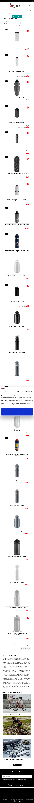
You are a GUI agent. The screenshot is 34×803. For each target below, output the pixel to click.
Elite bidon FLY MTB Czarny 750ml (17, 352)
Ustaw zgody (17, 413)
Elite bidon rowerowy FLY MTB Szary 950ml (17, 480)
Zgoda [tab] (6, 391)
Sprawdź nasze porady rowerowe (12, 692)
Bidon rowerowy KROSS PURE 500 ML (17, 556)
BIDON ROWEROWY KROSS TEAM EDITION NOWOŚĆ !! (17, 634)
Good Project (15, 799)
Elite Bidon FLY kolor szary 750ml (17, 377)
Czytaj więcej (17, 764)
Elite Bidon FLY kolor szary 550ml (17, 531)
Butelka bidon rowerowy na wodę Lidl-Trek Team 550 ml (17, 455)
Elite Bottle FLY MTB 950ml (17, 505)
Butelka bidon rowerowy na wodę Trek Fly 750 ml (17, 251)
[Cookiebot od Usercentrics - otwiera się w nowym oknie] (27, 388)
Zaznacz (11, 23)
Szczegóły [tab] (17, 391)
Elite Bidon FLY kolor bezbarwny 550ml (17, 275)
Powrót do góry (25, 648)
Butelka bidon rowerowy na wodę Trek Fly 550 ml (17, 225)
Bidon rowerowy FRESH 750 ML (17, 71)
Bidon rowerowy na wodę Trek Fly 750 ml (17, 97)
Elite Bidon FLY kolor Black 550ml (17, 326)
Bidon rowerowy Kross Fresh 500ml (17, 46)
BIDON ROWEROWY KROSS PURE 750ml (17, 607)
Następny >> (28, 645)
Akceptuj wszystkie (17, 409)
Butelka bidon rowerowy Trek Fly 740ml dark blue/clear (17, 200)
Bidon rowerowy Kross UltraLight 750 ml (17, 173)
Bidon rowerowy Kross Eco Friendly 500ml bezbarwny (17, 429)
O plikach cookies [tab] (28, 391)
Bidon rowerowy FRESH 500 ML (17, 122)
